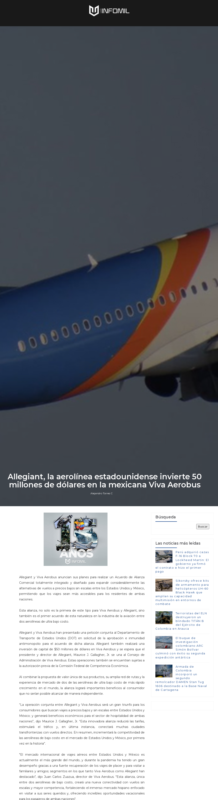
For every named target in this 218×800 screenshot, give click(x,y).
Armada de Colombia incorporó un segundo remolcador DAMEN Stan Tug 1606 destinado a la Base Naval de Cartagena (181, 678)
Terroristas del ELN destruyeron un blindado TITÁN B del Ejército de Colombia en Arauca (181, 621)
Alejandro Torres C (101, 493)
